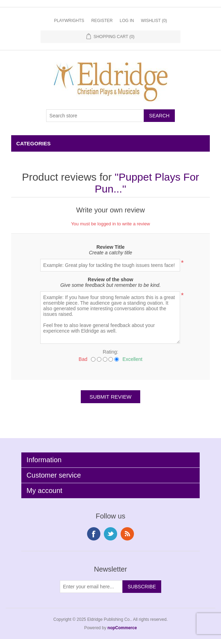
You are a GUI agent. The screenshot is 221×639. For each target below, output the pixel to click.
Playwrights (69, 20)
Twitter (110, 533)
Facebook (93, 533)
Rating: (110, 352)
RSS (127, 533)
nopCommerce (122, 627)
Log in (127, 20)
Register (102, 20)
